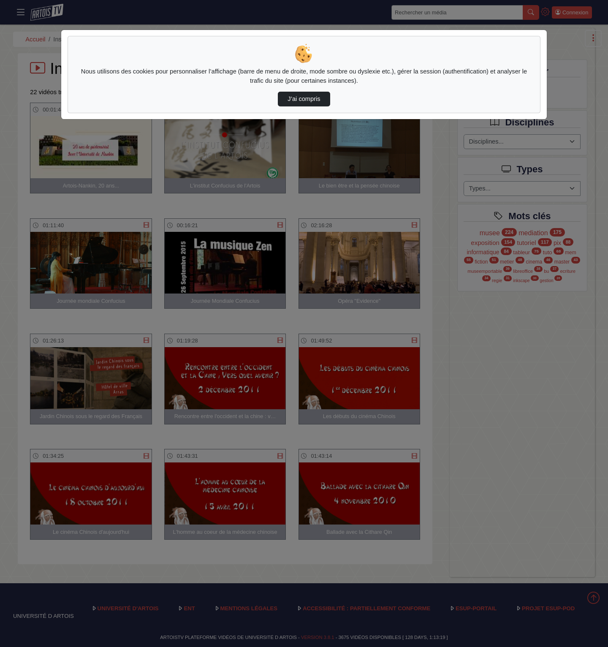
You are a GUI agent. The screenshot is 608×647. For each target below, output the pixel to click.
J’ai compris (304, 98)
